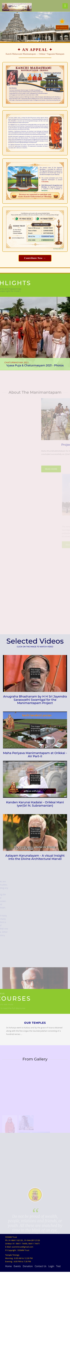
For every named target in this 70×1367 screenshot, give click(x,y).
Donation (28, 1361)
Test (58, 1361)
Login (51, 1361)
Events (17, 1361)
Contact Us (40, 1361)
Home (8, 1361)
